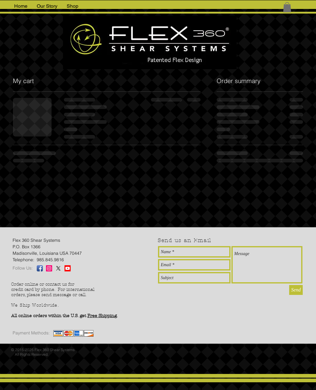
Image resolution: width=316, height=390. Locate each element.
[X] (58, 268)
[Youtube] (67, 268)
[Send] (296, 290)
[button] (287, 7)
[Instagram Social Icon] (49, 268)
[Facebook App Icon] (40, 268)
